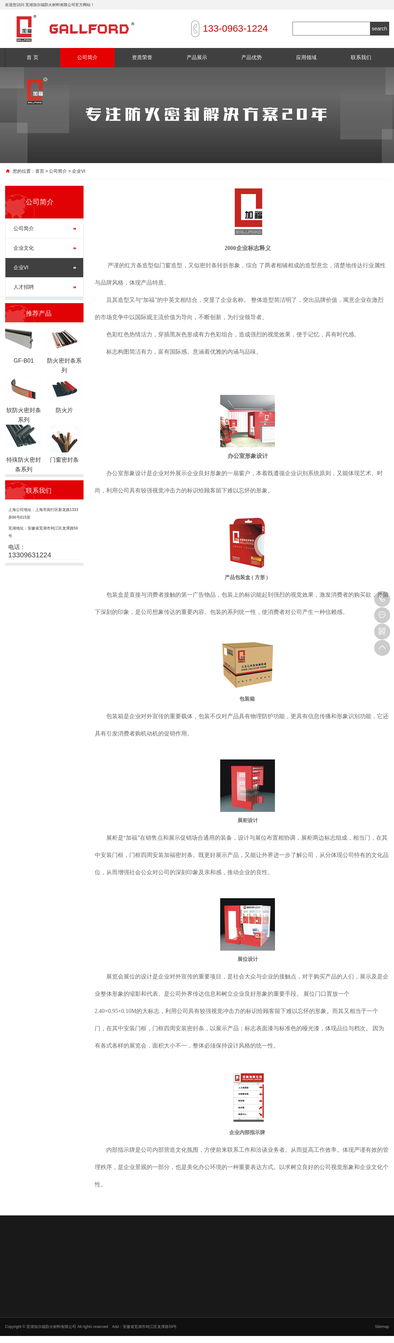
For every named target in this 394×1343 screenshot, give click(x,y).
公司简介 (87, 57)
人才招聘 (23, 287)
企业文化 (23, 248)
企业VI (20, 267)
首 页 (32, 57)
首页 (39, 171)
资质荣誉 (142, 57)
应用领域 (306, 57)
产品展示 (197, 57)
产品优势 (251, 57)
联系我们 (361, 57)
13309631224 (382, 599)
